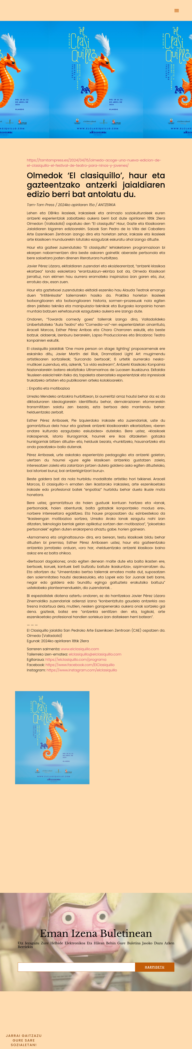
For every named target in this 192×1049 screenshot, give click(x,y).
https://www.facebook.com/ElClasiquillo (80, 664)
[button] (176, 10)
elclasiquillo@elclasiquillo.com (95, 654)
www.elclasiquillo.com (80, 649)
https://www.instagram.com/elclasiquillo (82, 670)
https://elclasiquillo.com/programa (75, 659)
